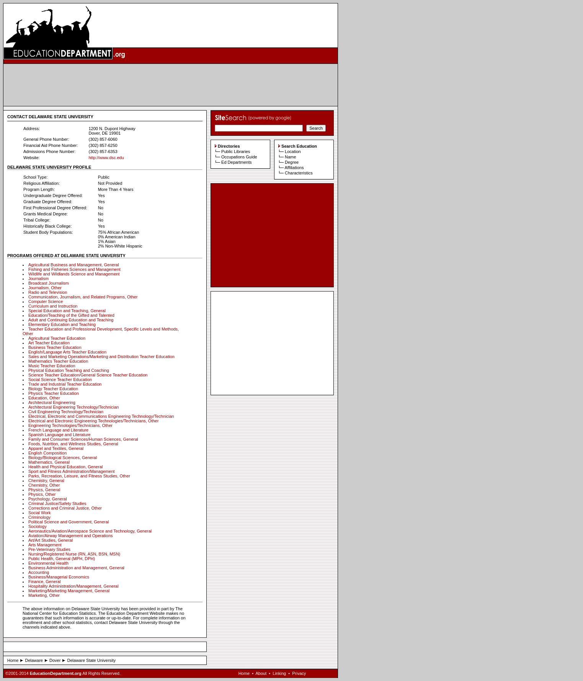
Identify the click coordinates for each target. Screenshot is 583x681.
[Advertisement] (170, 85)
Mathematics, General (49, 462)
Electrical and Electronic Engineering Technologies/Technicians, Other (93, 421)
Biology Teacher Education (53, 388)
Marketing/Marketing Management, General (68, 590)
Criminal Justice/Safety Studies (57, 503)
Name (290, 157)
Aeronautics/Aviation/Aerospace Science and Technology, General (90, 531)
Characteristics (299, 173)
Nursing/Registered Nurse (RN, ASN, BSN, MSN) (74, 554)
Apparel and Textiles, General (55, 448)
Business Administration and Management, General (76, 567)
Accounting (38, 572)
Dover (54, 660)
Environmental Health (48, 563)
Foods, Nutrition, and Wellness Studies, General (73, 444)
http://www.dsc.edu (106, 157)
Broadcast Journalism (48, 283)
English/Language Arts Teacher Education (67, 352)
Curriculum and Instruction (52, 306)
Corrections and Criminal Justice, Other (65, 508)
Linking (279, 673)
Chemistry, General (46, 480)
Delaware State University (91, 660)
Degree (292, 162)
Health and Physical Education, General (65, 466)
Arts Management (45, 545)
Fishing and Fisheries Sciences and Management (74, 269)
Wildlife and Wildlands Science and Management (73, 274)
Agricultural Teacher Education (56, 338)
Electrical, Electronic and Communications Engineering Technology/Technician (101, 416)
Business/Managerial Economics (58, 577)
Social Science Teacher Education (60, 379)
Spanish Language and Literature (59, 434)
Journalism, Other (45, 287)
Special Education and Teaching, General (67, 310)
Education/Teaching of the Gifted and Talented (71, 315)
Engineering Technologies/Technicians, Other (70, 425)
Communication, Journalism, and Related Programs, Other (83, 297)
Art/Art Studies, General (50, 540)
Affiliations (294, 167)
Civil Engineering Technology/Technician (65, 411)
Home (12, 660)
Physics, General (44, 489)
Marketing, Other (44, 595)
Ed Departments (236, 162)
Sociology (37, 526)
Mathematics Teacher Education (58, 361)
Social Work (39, 512)
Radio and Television (47, 292)
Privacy (299, 673)
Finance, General (44, 581)
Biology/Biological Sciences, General (62, 457)
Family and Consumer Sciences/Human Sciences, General (83, 439)
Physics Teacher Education (53, 393)
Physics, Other (42, 494)
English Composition (47, 453)
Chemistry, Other (44, 485)
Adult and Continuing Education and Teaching (70, 320)
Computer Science (45, 301)
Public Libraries (235, 151)
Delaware (33, 660)
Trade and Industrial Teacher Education (64, 384)
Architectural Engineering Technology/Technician (73, 407)
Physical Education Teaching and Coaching (68, 370)
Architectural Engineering (51, 402)
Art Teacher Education (49, 342)
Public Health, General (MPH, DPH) (61, 558)
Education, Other (44, 398)
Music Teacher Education (51, 365)
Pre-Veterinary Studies (49, 549)
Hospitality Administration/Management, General (73, 586)
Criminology (39, 517)
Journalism (38, 278)
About (260, 673)
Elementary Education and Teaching (62, 324)
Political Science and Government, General (68, 522)
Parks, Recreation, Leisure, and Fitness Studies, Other (79, 476)
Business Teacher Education (55, 347)
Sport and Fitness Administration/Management (71, 471)
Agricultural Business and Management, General (73, 264)
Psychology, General (47, 499)
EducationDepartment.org (56, 673)
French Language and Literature (58, 430)
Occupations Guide (239, 157)
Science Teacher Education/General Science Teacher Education (87, 375)
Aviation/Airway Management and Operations (70, 535)
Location (293, 151)
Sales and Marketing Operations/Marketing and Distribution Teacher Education (101, 356)
